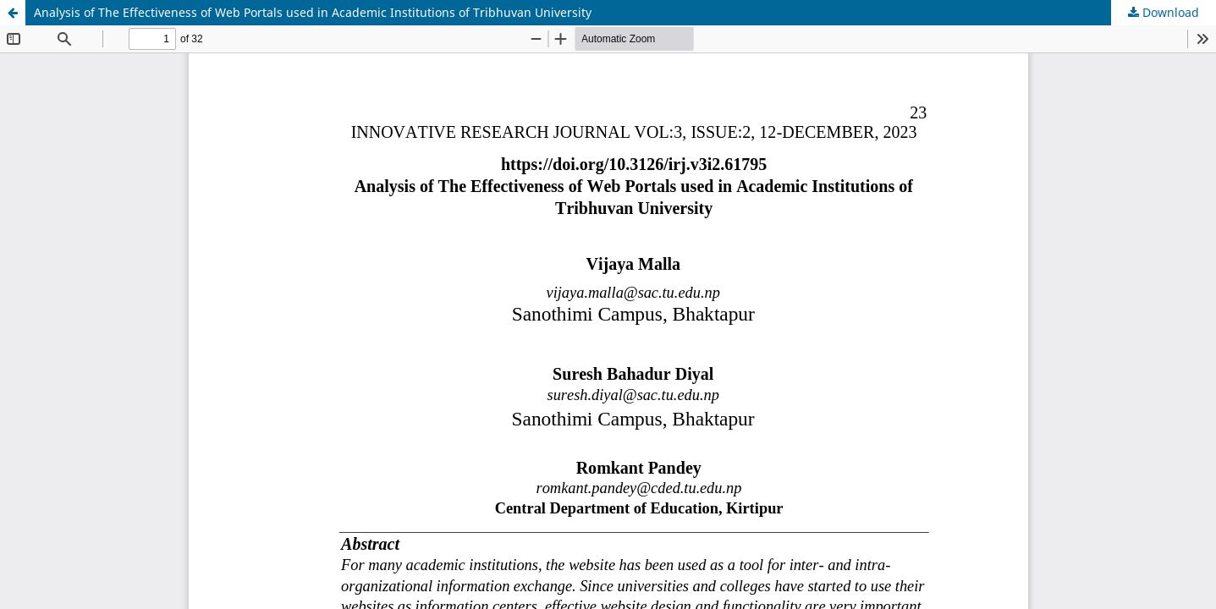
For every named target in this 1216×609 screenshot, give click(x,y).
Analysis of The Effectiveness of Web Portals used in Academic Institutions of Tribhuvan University (312, 12)
